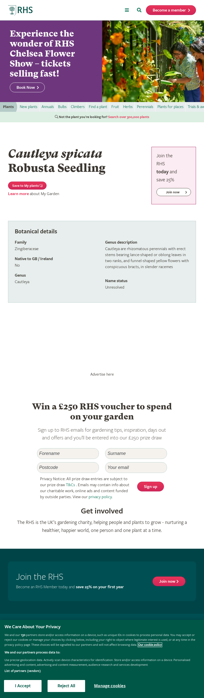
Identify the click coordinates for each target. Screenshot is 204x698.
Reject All (66, 685)
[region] (102, 659)
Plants (8, 107)
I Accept (23, 685)
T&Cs (70, 485)
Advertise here (102, 374)
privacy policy (100, 497)
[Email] (136, 467)
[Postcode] (68, 467)
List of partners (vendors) (23, 671)
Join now (167, 581)
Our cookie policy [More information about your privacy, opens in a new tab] (150, 645)
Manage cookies (110, 685)
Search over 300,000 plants (128, 117)
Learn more (18, 194)
